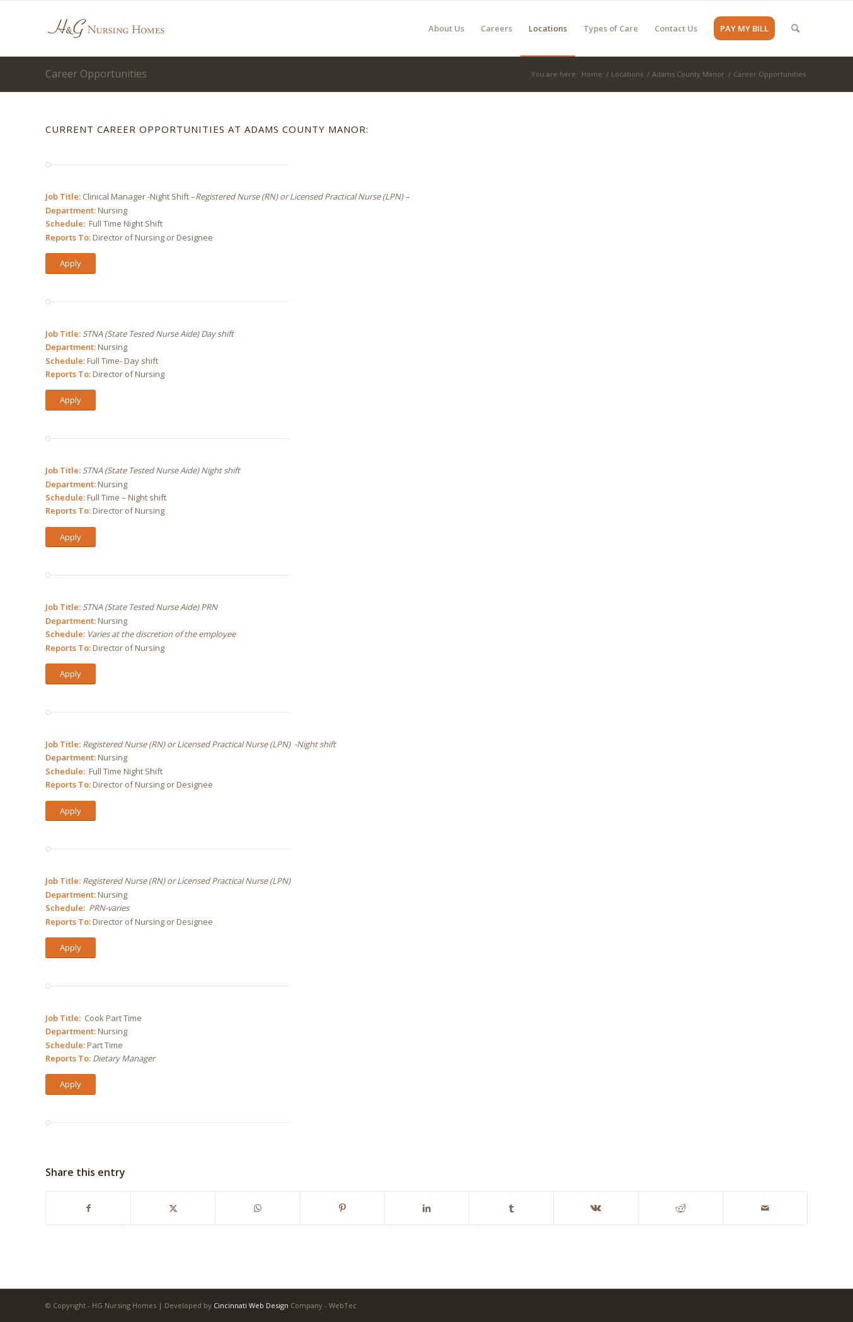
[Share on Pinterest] (342, 1208)
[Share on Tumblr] (511, 1208)
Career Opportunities (96, 74)
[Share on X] (173, 1208)
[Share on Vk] (596, 1208)
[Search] (795, 28)
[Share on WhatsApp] (257, 1208)
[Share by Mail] (765, 1208)
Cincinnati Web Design (251, 1305)
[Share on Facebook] (88, 1208)
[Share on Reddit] (681, 1208)
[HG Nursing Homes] (105, 28)
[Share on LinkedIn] (427, 1208)
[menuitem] (446, 28)
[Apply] (70, 263)
